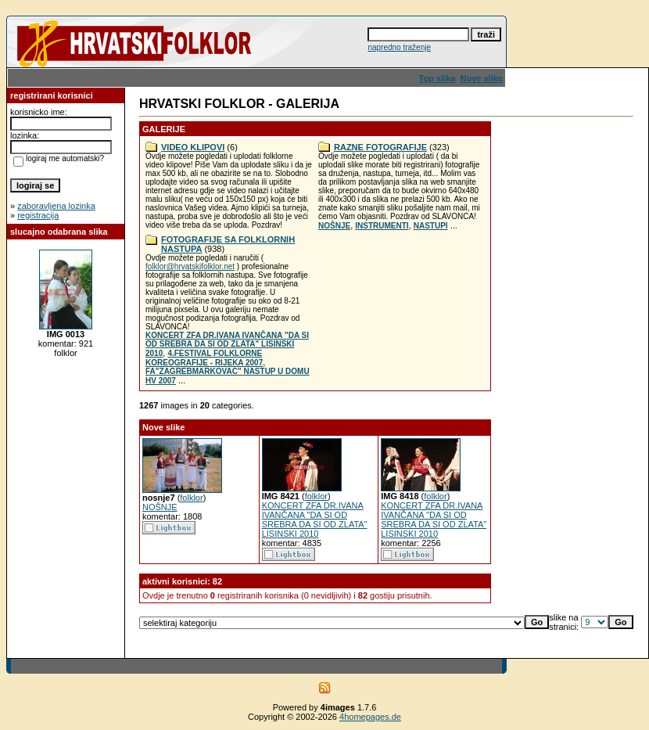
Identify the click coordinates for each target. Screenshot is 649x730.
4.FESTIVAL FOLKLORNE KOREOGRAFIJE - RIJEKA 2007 (204, 358)
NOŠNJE (334, 225)
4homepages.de (370, 716)
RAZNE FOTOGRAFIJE (380, 147)
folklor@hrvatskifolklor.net (190, 266)
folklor (191, 497)
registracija (38, 215)
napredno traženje (399, 47)
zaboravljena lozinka (56, 205)
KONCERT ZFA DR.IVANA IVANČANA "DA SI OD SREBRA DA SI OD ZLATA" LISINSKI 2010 (227, 344)
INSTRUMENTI (381, 225)
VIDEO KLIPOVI (192, 147)
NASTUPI (431, 225)
